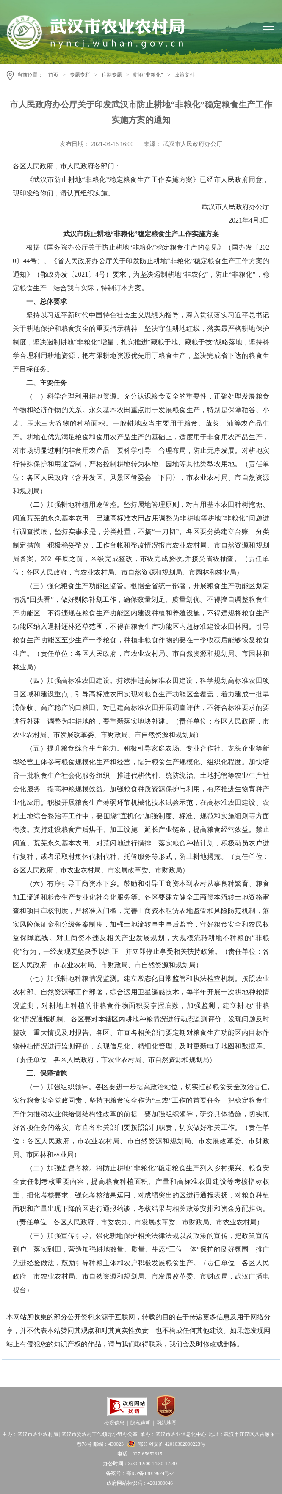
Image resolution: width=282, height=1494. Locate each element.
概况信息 (114, 1423)
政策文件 (184, 75)
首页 (53, 75)
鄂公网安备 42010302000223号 (171, 1444)
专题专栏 (80, 75)
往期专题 (112, 75)
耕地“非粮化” (148, 75)
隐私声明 (140, 1423)
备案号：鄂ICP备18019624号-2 (140, 1473)
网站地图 (166, 1423)
